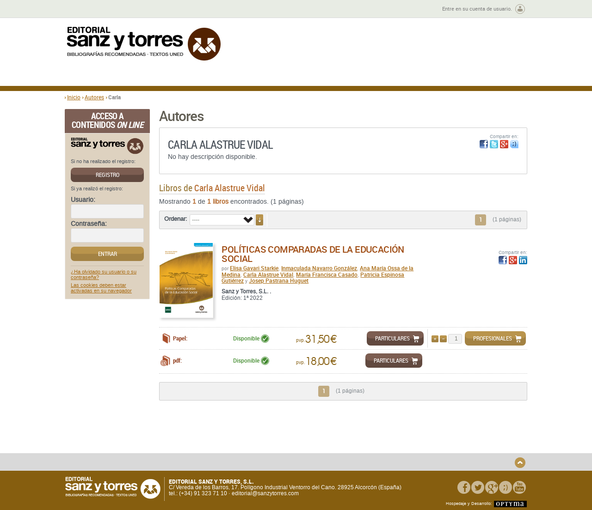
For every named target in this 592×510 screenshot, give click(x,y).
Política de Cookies (437, 451)
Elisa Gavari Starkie (254, 268)
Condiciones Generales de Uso (350, 436)
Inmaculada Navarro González (319, 268)
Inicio (73, 97)
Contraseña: (89, 224)
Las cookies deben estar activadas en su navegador (101, 288)
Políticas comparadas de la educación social (313, 254)
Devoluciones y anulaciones (228, 450)
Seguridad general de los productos (237, 457)
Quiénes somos (112, 436)
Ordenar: (175, 219)
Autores (94, 97)
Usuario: (83, 200)
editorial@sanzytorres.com (265, 493)
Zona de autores (89, 9)
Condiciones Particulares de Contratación (348, 446)
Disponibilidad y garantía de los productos (232, 439)
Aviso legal (427, 443)
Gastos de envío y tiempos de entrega (129, 446)
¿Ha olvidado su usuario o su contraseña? (103, 274)
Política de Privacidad (440, 436)
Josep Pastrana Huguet (278, 280)
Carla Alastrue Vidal (268, 274)
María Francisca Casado (327, 274)
